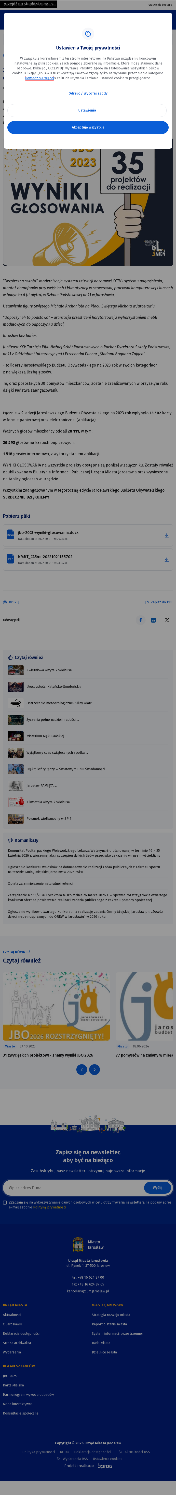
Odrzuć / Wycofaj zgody (88, 93)
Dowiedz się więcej (39, 78)
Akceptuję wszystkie (88, 127)
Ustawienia (87, 110)
